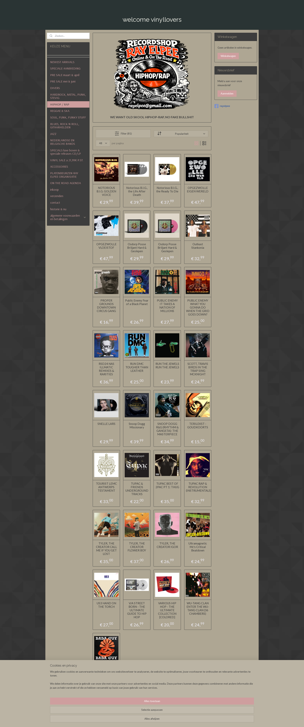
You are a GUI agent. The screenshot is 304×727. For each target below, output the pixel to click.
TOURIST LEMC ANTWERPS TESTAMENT (106, 487)
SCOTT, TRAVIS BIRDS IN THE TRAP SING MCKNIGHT (197, 369)
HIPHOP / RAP (59, 104)
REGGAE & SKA (59, 111)
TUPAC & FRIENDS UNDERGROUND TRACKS (136, 489)
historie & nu (58, 209)
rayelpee (222, 106)
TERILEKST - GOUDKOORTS (197, 425)
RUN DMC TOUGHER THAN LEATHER (136, 367)
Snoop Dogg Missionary (137, 425)
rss (174, 720)
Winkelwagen (228, 55)
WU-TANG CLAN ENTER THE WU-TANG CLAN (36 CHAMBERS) (198, 608)
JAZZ (53, 134)
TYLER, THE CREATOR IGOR (167, 545)
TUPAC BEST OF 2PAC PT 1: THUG (167, 485)
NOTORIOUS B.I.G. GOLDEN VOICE (106, 191)
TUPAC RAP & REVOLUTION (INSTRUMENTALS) (198, 487)
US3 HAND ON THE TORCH (106, 604)
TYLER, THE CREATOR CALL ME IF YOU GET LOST (106, 549)
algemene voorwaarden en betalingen (68, 217)
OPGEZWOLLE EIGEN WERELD (197, 189)
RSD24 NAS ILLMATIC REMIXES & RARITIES (106, 369)
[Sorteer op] (181, 134)
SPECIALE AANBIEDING (65, 68)
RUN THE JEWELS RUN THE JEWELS (167, 365)
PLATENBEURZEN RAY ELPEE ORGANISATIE (64, 174)
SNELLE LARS (106, 423)
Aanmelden (227, 93)
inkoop (54, 189)
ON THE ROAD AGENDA (65, 183)
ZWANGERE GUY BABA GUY (106, 668)
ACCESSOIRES (59, 166)
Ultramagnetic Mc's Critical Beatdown (197, 547)
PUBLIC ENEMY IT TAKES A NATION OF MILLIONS (167, 306)
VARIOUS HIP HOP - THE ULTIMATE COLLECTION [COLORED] (167, 610)
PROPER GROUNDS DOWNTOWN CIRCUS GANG (106, 306)
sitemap (167, 720)
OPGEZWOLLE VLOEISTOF (106, 245)
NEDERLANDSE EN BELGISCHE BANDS (62, 142)
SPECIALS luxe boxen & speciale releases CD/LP (65, 152)
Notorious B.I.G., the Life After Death (136, 191)
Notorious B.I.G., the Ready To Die (167, 189)
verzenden (56, 196)
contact (55, 202)
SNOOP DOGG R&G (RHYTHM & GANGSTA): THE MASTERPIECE (167, 429)
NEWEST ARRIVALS (62, 62)
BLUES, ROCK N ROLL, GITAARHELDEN (64, 125)
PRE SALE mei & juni (62, 81)
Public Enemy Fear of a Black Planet (137, 302)
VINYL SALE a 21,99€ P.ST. (66, 160)
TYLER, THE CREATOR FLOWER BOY (137, 547)
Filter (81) (123, 133)
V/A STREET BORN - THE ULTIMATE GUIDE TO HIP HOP (136, 610)
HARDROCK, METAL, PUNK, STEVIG (68, 96)
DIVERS (55, 88)
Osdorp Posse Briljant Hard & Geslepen (136, 247)
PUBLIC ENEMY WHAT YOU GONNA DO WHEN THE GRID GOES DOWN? (197, 307)
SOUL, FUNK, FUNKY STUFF (68, 117)
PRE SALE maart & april (64, 75)
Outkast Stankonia (197, 245)
